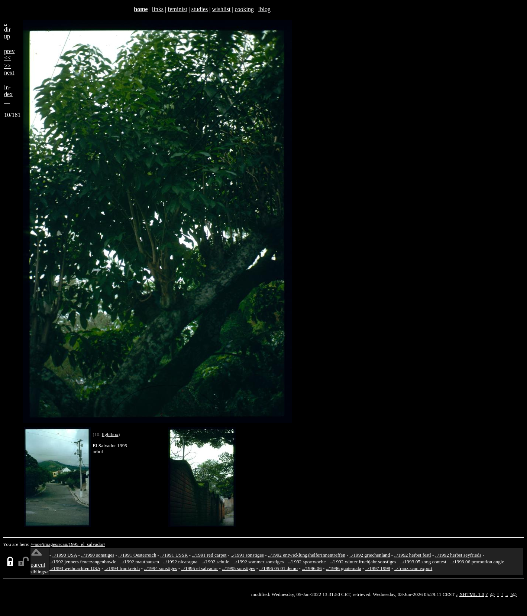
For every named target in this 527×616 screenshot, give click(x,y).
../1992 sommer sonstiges (258, 561)
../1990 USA (64, 555)
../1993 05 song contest (423, 561)
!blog (264, 9)
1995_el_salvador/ (87, 544)
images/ (50, 544)
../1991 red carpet (209, 555)
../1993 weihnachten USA (74, 568)
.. (506, 594)
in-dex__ (8, 94)
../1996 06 (312, 568)
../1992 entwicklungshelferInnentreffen (306, 555)
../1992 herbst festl (412, 555)
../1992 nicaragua (180, 561)
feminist (177, 9)
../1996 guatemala (343, 568)
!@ (513, 594)
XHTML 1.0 (471, 594)
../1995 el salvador (199, 568)
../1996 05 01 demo (278, 568)
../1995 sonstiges (238, 568)
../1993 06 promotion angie (477, 561)
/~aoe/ (37, 544)
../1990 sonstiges (97, 555)
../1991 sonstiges (247, 555)
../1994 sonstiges (160, 568)
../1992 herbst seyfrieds (458, 555)
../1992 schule (215, 561)
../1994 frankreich (122, 568)
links (158, 9)
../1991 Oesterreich (137, 555)
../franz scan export (413, 568)
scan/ (63, 544)
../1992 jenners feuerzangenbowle (82, 561)
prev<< (9, 54)
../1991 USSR (174, 555)
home (141, 9)
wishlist (221, 9)
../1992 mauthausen (139, 561)
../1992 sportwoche (307, 561)
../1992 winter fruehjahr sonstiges (363, 561)
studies (199, 9)
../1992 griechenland (369, 555)
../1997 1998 (377, 568)
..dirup (7, 29)
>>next (9, 69)
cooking (244, 9)
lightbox (110, 434)
